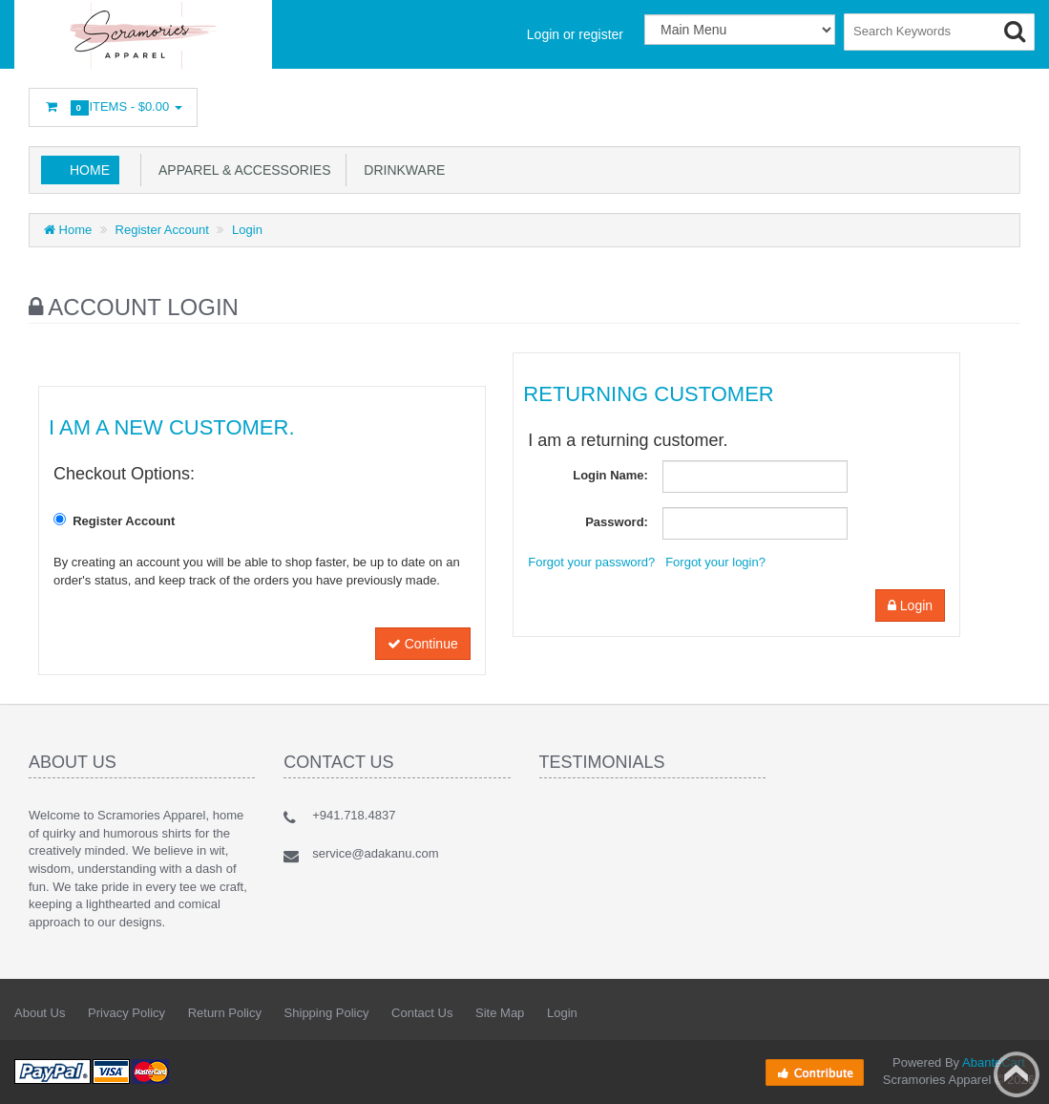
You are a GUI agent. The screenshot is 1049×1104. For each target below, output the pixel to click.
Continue (423, 643)
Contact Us (421, 1013)
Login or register (575, 34)
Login (247, 230)
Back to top (1016, 1074)
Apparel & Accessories (241, 170)
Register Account (162, 230)
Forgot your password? (591, 562)
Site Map (499, 1013)
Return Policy (225, 1013)
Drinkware (401, 170)
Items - (113, 107)
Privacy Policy (126, 1013)
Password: (616, 522)
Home (90, 170)
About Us (39, 1013)
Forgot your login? (715, 562)
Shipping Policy (326, 1013)
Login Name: (610, 475)
